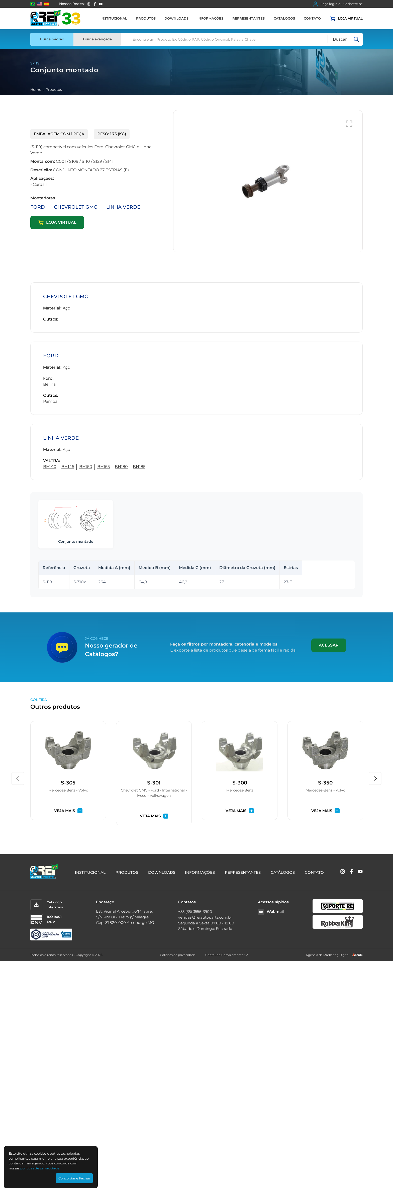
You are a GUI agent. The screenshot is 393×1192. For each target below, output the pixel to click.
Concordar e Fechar (74, 1178)
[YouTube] (101, 4)
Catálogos (284, 18)
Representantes (248, 18)
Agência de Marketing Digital (327, 955)
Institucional (114, 18)
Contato (312, 18)
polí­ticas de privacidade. (40, 1168)
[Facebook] (94, 4)
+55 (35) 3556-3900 (195, 911)
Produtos (146, 18)
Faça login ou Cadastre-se (338, 4)
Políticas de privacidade (177, 955)
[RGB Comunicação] (357, 954)
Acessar (329, 645)
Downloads (176, 18)
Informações (210, 18)
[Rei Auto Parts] (55, 18)
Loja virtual (346, 18)
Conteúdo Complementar (226, 955)
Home (35, 89)
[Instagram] (88, 4)
